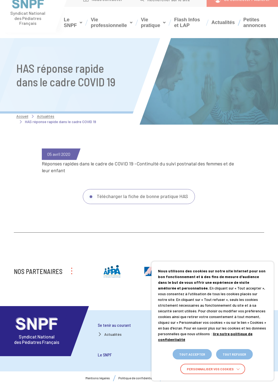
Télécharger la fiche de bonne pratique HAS (142, 204)
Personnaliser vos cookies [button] (210, 369)
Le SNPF (105, 354)
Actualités (223, 14)
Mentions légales (98, 378)
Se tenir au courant (114, 325)
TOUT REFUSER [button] (234, 354)
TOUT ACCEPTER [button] (192, 354)
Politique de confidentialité (137, 378)
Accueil (22, 107)
